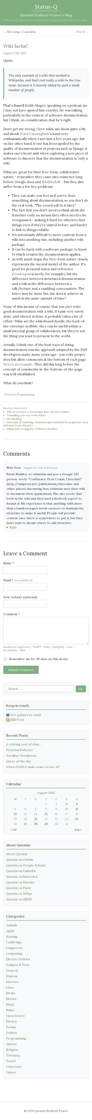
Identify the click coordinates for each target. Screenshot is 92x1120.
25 (76, 819)
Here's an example (18, 364)
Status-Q (46, 6)
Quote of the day (18, 761)
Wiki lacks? (15, 46)
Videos (11, 1072)
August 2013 (46, 793)
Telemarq (13, 1055)
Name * (8, 563)
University (13, 1067)
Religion (12, 1050)
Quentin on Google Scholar (26, 865)
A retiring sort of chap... (23, 744)
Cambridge (14, 942)
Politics (11, 1033)
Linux (10, 987)
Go (81, 689)
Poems (11, 1027)
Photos (11, 1021)
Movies (11, 999)
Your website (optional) (20, 597)
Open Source (15, 1016)
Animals (11, 925)
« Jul (13, 829)
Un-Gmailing (14, 418)
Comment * (11, 614)
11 (77, 809)
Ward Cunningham (34, 134)
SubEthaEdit (51, 182)
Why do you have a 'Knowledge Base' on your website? (38, 411)
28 (36, 824)
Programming (26, 394)
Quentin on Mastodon (22, 877)
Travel (10, 1061)
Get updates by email (23, 715)
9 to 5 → (82, 32)
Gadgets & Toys (17, 965)
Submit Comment (20, 670)
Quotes (11, 1044)
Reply (13, 527)
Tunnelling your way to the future (26, 415)
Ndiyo (10, 1010)
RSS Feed (15, 720)
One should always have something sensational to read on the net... (46, 20)
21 (35, 819)
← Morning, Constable (19, 32)
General (12, 970)
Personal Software (19, 750)
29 (46, 824)
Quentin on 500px (19, 894)
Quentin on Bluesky (20, 882)
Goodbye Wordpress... (22, 756)
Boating (11, 936)
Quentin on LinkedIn (21, 871)
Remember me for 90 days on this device (36, 659)
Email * (18, 580)
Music (10, 1004)
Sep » (78, 829)
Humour (12, 976)
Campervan (14, 948)
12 (15, 814)
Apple (10, 931)
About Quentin (16, 854)
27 (25, 824)
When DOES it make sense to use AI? (33, 767)
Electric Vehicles (18, 959)
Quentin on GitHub (19, 860)
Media (10, 993)
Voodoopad (22, 274)
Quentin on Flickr (18, 888)
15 (46, 814)
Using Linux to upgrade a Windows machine (32, 428)
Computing (14, 953)
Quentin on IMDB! (19, 899)
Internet (12, 982)
